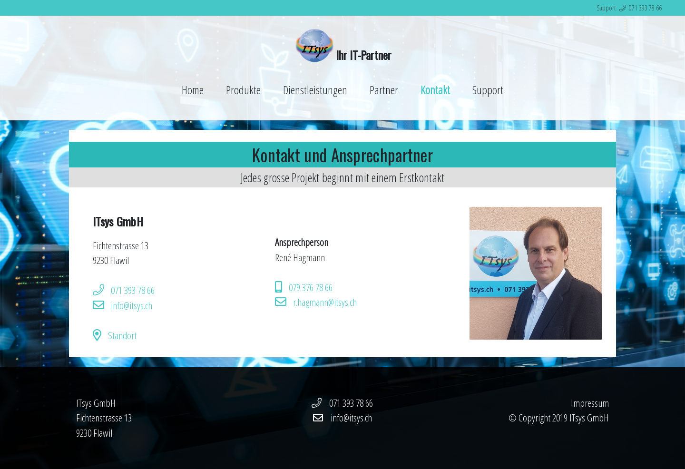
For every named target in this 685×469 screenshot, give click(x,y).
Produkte (243, 90)
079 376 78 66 (311, 287)
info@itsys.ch (131, 305)
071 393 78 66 (645, 7)
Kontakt (435, 90)
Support (487, 90)
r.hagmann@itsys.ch (325, 302)
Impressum (590, 403)
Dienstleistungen (315, 90)
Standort (122, 335)
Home (193, 90)
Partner (384, 90)
